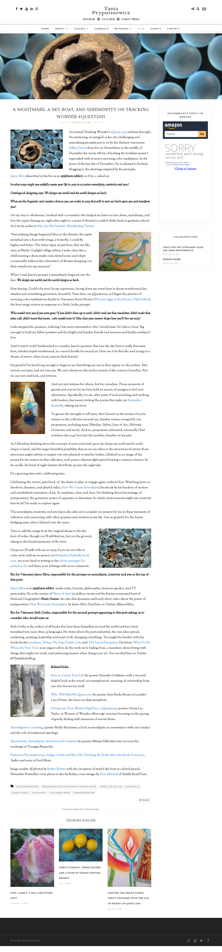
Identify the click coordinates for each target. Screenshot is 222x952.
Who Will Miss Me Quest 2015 (71, 700)
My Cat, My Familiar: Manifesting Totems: (66, 232)
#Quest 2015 (119, 138)
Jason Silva (17, 182)
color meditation (27, 793)
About (60, 33)
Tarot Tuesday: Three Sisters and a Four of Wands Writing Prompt (80, 878)
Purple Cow (73, 648)
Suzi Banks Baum (60, 799)
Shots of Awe (62, 600)
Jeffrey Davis (77, 154)
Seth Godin (39, 799)
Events (156, 33)
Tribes (46, 648)
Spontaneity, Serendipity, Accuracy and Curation (43, 747)
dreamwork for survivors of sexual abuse (69, 793)
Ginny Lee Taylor (111, 793)
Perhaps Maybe (172, 265)
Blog (141, 33)
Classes (79, 33)
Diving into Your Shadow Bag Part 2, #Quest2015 (83, 714)
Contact (173, 33)
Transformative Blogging (81, 815)
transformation (84, 799)
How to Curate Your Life (67, 681)
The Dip (58, 648)
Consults (102, 33)
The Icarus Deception (103, 648)
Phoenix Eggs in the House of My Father (122, 305)
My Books (122, 33)
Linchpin (34, 648)
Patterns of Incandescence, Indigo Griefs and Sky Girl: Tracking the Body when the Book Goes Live (77, 761)
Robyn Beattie (56, 775)
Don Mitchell (109, 780)
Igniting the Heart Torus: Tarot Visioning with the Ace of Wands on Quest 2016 (128, 904)
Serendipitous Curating (26, 733)
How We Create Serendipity (80, 493)
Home (45, 33)
